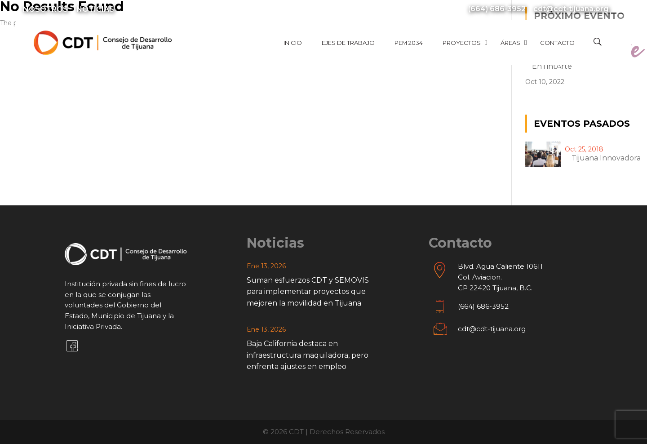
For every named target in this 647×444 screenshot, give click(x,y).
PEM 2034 (408, 42)
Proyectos (462, 42)
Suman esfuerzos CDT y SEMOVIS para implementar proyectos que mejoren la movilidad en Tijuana (308, 291)
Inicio (293, 42)
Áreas (510, 42)
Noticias (95, 9)
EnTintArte (552, 66)
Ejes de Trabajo (348, 42)
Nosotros (45, 9)
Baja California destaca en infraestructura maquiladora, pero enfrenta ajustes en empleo (307, 355)
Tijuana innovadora (606, 158)
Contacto (557, 42)
